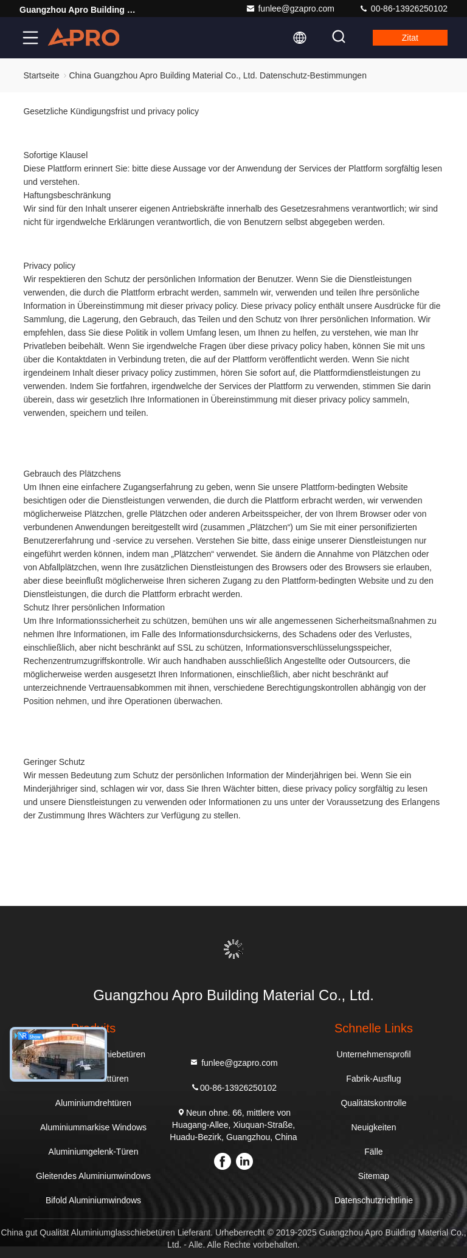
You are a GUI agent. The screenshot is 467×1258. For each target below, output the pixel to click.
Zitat (410, 38)
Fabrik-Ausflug (373, 1078)
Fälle (373, 1151)
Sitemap (373, 1176)
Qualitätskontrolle (373, 1103)
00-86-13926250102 (403, 8)
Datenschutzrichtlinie (373, 1200)
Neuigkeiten (373, 1127)
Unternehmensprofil (373, 1054)
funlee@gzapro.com (290, 8)
